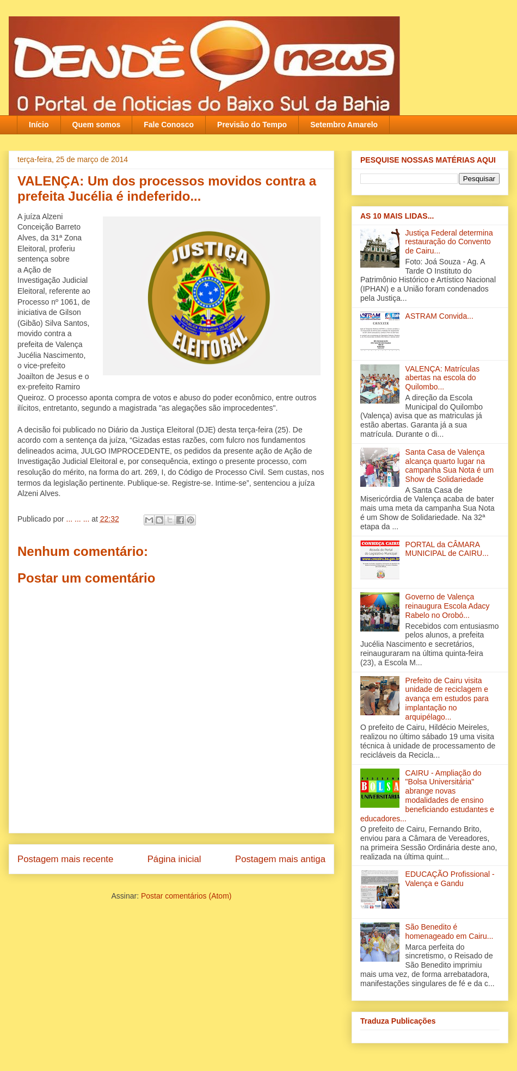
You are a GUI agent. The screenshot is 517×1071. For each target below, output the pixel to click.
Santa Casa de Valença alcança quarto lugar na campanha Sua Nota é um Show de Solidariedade (449, 466)
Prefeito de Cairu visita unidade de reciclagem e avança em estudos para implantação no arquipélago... (447, 698)
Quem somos (96, 124)
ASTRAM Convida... (439, 316)
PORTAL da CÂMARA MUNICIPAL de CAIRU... (447, 549)
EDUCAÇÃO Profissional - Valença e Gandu (450, 879)
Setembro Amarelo (344, 124)
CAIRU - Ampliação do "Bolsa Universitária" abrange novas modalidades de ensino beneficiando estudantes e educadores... (427, 796)
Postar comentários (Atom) (186, 896)
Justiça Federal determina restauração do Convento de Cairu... (449, 242)
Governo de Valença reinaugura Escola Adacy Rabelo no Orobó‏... (447, 606)
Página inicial (174, 859)
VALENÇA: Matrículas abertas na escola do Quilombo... (442, 378)
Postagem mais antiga (280, 859)
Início (39, 124)
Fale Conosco (169, 124)
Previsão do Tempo (252, 124)
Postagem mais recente (65, 859)
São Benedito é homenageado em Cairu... (449, 931)
